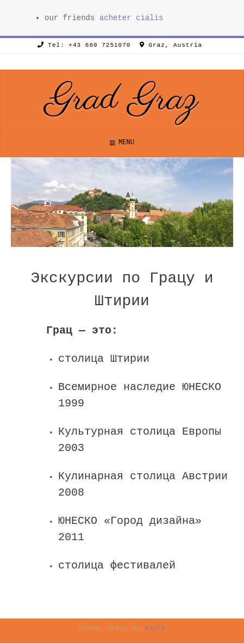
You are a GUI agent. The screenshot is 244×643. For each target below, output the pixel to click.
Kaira (155, 628)
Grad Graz (122, 100)
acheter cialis (131, 18)
